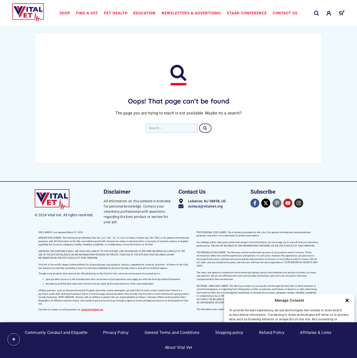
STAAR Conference (247, 13)
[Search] (316, 13)
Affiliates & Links (315, 332)
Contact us (285, 13)
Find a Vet (87, 13)
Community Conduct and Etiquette (56, 332)
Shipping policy (229, 332)
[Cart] (341, 14)
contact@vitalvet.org (92, 309)
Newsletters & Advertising (191, 13)
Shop (65, 13)
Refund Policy (271, 332)
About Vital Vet (178, 347)
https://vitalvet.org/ (139, 238)
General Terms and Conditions (172, 332)
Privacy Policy (116, 332)
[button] (347, 300)
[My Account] (329, 13)
